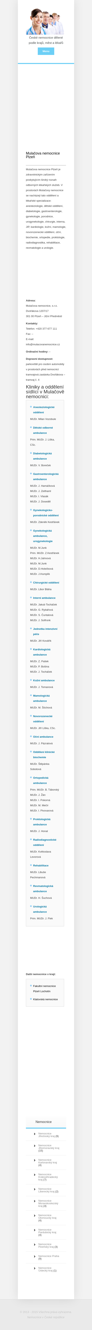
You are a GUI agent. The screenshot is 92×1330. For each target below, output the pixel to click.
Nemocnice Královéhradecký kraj (48, 1177)
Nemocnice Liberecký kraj (46, 1190)
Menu (46, 51)
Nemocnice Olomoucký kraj (47, 1216)
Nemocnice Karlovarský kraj (47, 1161)
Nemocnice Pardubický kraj (47, 1231)
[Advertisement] (46, 103)
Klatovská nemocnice (45, 999)
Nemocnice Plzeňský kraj (46, 1245)
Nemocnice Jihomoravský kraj (48, 1147)
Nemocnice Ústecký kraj (45, 1269)
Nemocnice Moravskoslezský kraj (48, 1203)
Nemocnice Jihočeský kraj (46, 1135)
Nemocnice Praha (48, 1256)
